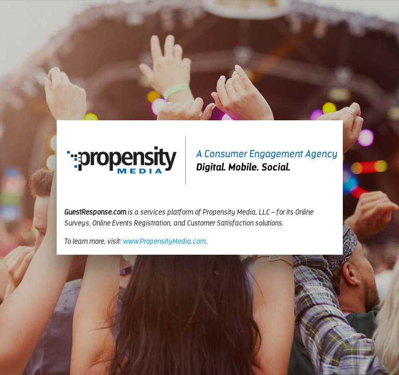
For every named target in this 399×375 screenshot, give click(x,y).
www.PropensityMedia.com (164, 242)
